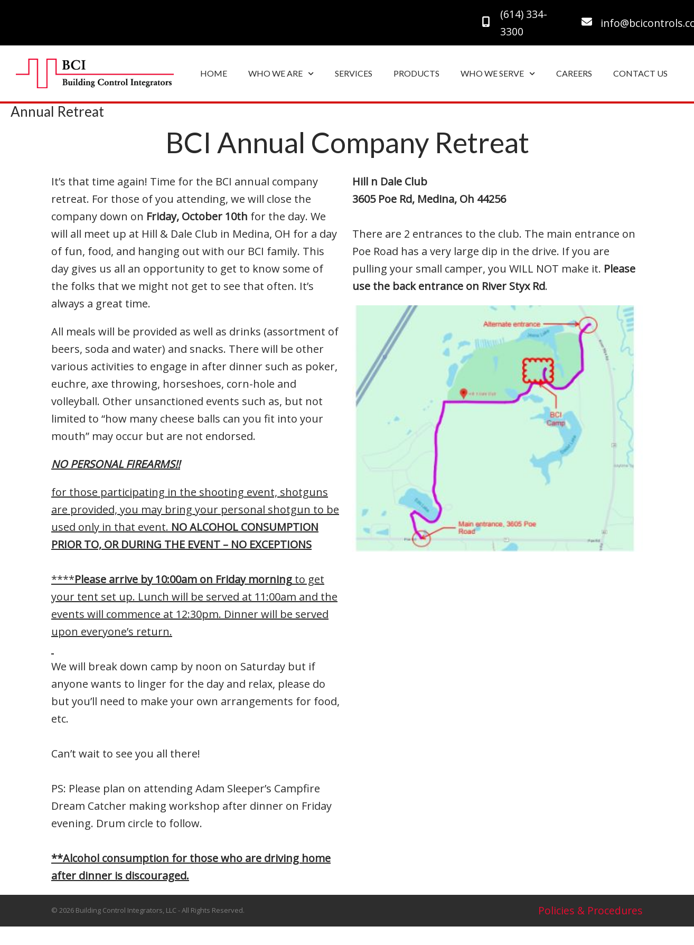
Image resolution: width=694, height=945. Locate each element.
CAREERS (574, 73)
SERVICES (353, 73)
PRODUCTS (416, 73)
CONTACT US (640, 73)
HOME (213, 73)
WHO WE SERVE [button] (498, 74)
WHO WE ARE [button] (281, 74)
